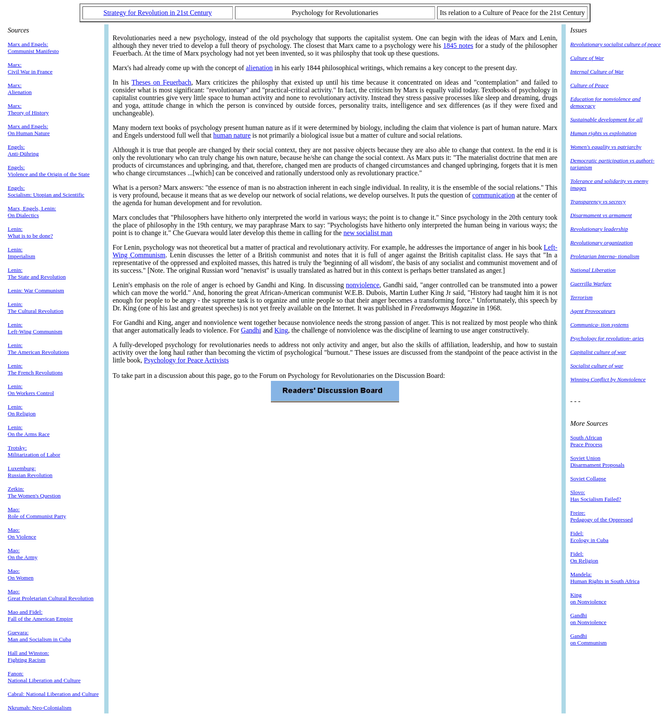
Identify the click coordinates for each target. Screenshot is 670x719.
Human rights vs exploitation (603, 133)
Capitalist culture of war (598, 352)
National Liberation (592, 270)
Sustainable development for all (606, 119)
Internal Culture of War (596, 71)
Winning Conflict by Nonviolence (608, 379)
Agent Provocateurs (592, 311)
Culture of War (587, 58)
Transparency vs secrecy (598, 201)
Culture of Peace (589, 85)
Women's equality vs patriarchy (605, 147)
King (281, 330)
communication (493, 195)
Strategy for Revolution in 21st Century (157, 12)
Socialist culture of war (596, 365)
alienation (259, 67)
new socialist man (368, 232)
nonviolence (362, 285)
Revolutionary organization (601, 242)
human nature (232, 135)
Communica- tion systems (599, 324)
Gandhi (251, 330)
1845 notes (458, 45)
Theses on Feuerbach (161, 82)
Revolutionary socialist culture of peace (615, 44)
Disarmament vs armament (601, 215)
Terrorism (581, 297)
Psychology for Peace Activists (186, 360)
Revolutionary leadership (599, 229)
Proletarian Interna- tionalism (604, 256)
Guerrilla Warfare (590, 283)
